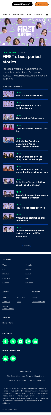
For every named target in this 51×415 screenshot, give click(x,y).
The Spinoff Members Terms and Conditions (25, 376)
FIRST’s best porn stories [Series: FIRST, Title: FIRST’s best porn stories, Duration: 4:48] (29, 95)
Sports (28, 274)
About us (6, 301)
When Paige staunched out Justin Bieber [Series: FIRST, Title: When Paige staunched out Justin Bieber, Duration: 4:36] (30, 219)
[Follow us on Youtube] (21, 344)
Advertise (21, 297)
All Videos (15, 52)
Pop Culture (18, 15)
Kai (3, 269)
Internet (5, 274)
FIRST (18, 92)
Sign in (42, 4)
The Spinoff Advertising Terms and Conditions (25, 380)
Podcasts (38, 15)
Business (29, 283)
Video (4, 265)
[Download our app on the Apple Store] (6, 361)
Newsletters (7, 323)
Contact (5, 297)
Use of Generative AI (8, 307)
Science (5, 283)
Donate (35, 297)
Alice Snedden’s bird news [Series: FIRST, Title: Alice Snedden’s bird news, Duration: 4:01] (29, 118)
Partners (6, 278)
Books (28, 269)
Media (28, 278)
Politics (6, 15)
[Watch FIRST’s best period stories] (25, 31)
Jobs (19, 301)
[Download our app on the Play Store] (13, 361)
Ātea (29, 15)
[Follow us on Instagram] (28, 344)
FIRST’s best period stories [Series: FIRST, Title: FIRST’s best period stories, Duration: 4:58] (30, 207)
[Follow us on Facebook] (6, 344)
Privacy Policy (25, 372)
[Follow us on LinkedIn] (36, 344)
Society (28, 265)
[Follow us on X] (13, 344)
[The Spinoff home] (12, 9)
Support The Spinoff (22, 4)
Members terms (38, 301)
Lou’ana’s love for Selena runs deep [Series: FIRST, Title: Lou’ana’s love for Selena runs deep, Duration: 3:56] (31, 129)
